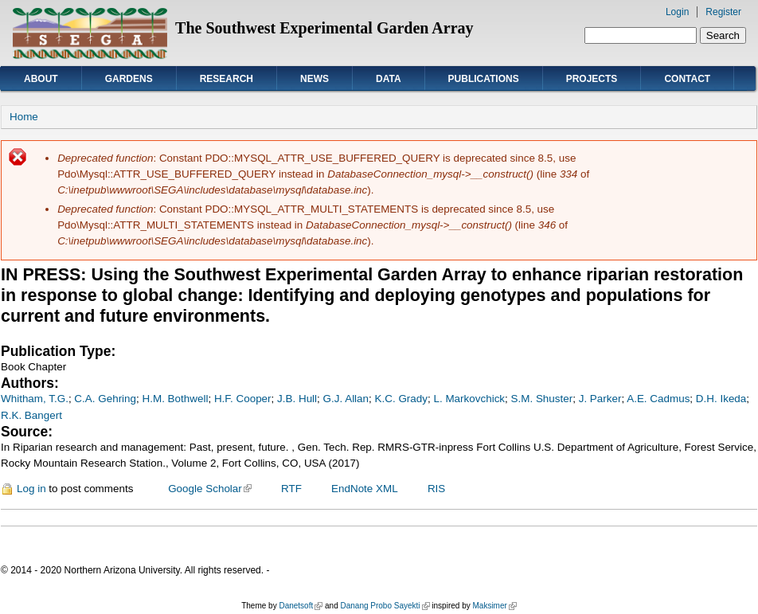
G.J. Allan (346, 399)
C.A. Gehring (105, 399)
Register (723, 12)
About (41, 78)
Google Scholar (210, 489)
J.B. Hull (297, 399)
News (314, 78)
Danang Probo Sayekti (384, 605)
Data (388, 78)
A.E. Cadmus (658, 399)
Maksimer (494, 605)
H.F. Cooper (243, 399)
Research (226, 78)
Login (677, 12)
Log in (31, 489)
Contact (687, 78)
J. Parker (600, 399)
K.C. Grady (401, 399)
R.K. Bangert (31, 415)
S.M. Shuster (542, 399)
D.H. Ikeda (721, 399)
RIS (436, 489)
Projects (592, 78)
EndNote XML (364, 489)
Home (24, 117)
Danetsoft (300, 605)
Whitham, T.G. (34, 399)
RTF (291, 489)
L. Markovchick (469, 399)
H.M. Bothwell (176, 399)
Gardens (129, 78)
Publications (483, 78)
